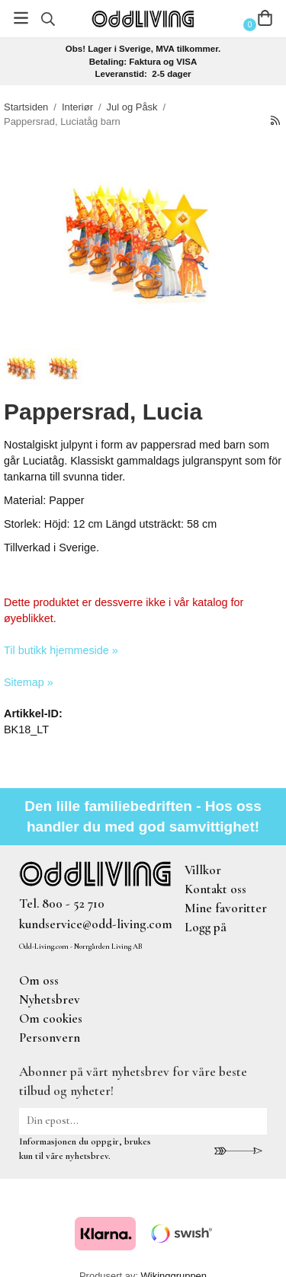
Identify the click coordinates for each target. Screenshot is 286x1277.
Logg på (206, 927)
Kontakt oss (215, 889)
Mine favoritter (226, 908)
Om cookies (50, 1018)
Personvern (49, 1038)
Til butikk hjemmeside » (61, 650)
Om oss (39, 980)
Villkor (203, 870)
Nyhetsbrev (49, 999)
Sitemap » (28, 682)
